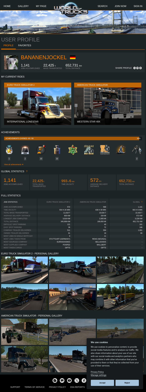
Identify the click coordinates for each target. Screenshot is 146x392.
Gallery (23, 6)
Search (102, 6)
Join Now (120, 6)
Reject (127, 383)
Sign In (138, 6)
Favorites (24, 45)
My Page (41, 6)
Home (7, 6)
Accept (102, 383)
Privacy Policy (57, 387)
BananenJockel (44, 57)
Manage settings (98, 375)
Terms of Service (35, 387)
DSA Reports (77, 387)
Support (15, 387)
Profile (8, 45)
